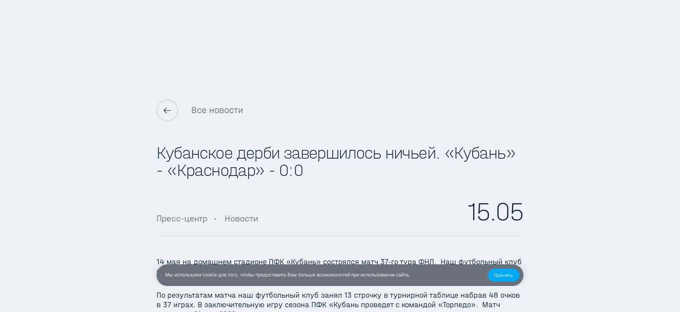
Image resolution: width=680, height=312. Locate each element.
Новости (241, 218)
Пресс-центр (182, 218)
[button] (503, 275)
